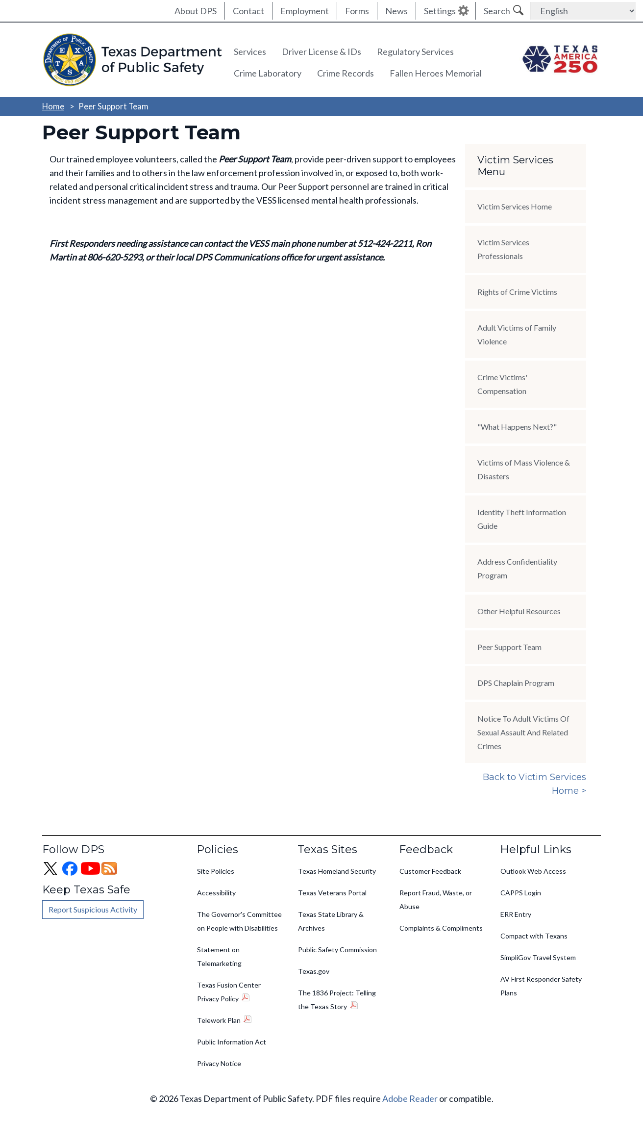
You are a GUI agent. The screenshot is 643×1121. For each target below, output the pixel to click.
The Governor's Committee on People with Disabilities (239, 921)
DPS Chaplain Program (515, 682)
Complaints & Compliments (441, 928)
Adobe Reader (410, 1098)
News (396, 10)
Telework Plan (219, 1020)
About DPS (195, 10)
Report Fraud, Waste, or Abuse (435, 899)
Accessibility (216, 892)
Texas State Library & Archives (331, 921)
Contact (248, 10)
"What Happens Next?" (517, 426)
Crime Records (345, 73)
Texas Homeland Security (337, 871)
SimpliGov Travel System (538, 957)
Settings (440, 10)
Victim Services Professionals (503, 249)
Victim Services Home (514, 206)
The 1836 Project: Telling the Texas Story (337, 1000)
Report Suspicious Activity (93, 909)
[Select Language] (583, 11)
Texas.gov (313, 971)
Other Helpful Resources (519, 611)
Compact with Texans (534, 936)
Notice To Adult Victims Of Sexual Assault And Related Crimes (523, 732)
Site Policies (215, 871)
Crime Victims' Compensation (502, 383)
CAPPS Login (520, 892)
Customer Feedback (430, 871)
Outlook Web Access (533, 871)
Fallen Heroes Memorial (436, 73)
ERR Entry (515, 914)
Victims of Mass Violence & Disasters (523, 469)
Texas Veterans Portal (332, 892)
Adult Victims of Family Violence (516, 334)
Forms (357, 10)
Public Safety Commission (337, 949)
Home (53, 106)
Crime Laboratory (267, 73)
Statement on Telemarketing (219, 956)
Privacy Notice (219, 1063)
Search (497, 10)
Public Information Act (231, 1042)
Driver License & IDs (321, 51)
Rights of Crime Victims (517, 291)
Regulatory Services (415, 51)
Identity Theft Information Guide (521, 518)
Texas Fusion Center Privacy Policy (229, 992)
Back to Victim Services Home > (534, 784)
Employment (304, 10)
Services (250, 51)
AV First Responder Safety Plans (541, 986)
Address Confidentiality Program (517, 568)
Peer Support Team (509, 647)
